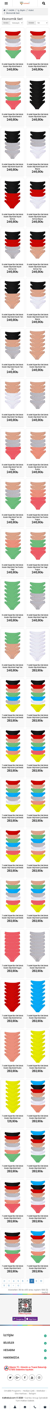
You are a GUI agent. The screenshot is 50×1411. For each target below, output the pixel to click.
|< (4, 1281)
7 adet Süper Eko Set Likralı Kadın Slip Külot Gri (37, 966)
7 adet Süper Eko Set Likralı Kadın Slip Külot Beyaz (37, 666)
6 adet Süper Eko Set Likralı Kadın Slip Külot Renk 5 (37, 65)
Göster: (31, 23)
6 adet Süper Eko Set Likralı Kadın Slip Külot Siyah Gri (12, 165)
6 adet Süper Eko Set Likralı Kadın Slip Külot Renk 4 (12, 65)
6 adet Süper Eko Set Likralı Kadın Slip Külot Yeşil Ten (12, 666)
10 (41, 1281)
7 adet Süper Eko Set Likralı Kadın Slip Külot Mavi (37, 1017)
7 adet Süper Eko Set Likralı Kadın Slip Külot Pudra (12, 1067)
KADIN (11, 10)
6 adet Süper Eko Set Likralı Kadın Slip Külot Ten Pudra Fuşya (37, 517)
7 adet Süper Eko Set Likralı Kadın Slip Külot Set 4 (37, 1267)
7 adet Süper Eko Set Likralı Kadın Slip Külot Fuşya (12, 966)
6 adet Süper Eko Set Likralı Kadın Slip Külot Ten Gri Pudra (37, 467)
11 (4, 1285)
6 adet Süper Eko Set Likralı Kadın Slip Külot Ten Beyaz (12, 416)
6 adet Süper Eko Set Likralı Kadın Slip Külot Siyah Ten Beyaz (37, 316)
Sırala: (6, 23)
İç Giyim (21, 10)
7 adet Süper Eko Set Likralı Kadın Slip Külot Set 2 (37, 1167)
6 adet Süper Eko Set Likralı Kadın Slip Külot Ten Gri (37, 416)
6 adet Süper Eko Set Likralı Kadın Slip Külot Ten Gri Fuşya (12, 467)
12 (9, 1285)
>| (18, 1285)
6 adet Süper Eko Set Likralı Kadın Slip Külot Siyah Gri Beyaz (37, 166)
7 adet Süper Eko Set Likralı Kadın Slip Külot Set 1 (37, 1117)
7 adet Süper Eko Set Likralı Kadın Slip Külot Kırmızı (12, 1017)
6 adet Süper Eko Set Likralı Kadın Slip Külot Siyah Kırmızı (12, 216)
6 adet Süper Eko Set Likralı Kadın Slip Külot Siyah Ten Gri (12, 367)
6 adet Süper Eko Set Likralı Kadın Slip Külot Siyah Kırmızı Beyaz (37, 216)
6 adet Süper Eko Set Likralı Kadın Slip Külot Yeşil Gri (37, 616)
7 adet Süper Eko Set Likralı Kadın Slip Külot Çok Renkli (12, 716)
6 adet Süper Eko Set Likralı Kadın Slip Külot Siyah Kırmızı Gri (12, 266)
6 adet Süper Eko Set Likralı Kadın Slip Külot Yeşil (12, 616)
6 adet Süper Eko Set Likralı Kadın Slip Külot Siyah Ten (12, 315)
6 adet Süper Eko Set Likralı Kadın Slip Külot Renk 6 (12, 115)
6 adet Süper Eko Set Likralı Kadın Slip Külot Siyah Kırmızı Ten (37, 266)
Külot (31, 10)
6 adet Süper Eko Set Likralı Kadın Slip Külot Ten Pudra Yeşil (12, 567)
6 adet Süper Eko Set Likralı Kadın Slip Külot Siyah (37, 115)
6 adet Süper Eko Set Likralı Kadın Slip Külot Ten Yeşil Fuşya (37, 567)
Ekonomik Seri (12, 13)
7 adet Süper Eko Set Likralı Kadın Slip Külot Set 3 (37, 1217)
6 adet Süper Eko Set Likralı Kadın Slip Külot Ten (37, 366)
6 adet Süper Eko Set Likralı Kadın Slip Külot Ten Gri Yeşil (12, 517)
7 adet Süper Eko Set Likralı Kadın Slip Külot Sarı (37, 1067)
